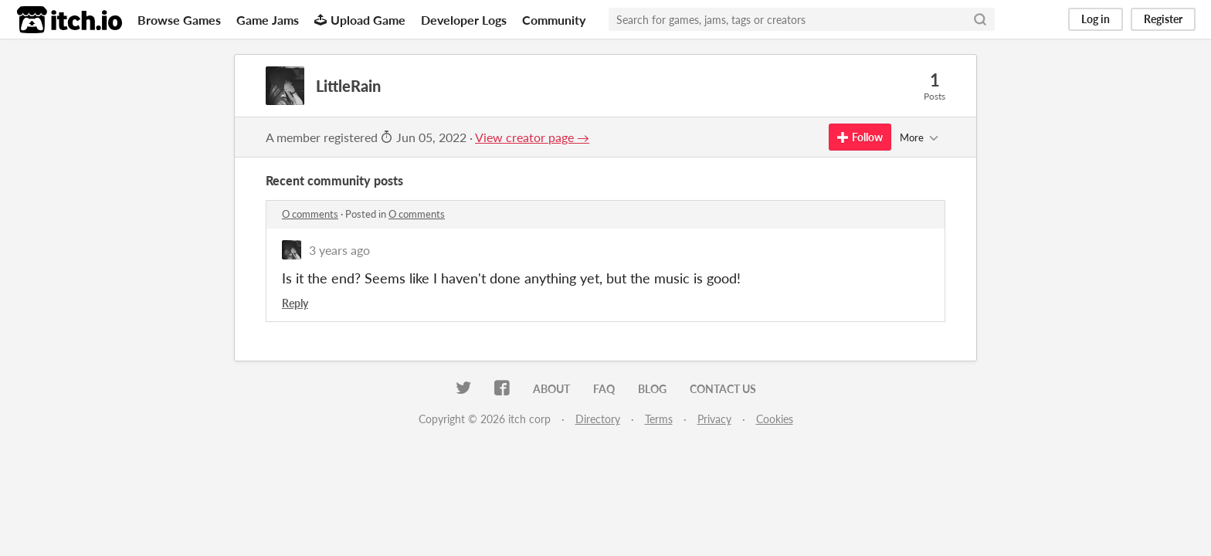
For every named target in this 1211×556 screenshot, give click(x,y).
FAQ (604, 388)
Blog (652, 388)
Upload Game (359, 19)
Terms (659, 418)
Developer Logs (464, 19)
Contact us (723, 388)
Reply (295, 303)
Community (553, 19)
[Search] (980, 19)
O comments (310, 214)
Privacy (714, 418)
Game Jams (267, 19)
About (551, 388)
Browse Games (179, 19)
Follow (860, 137)
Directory (597, 418)
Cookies (774, 418)
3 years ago (339, 249)
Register (1163, 18)
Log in (1095, 18)
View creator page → (532, 137)
